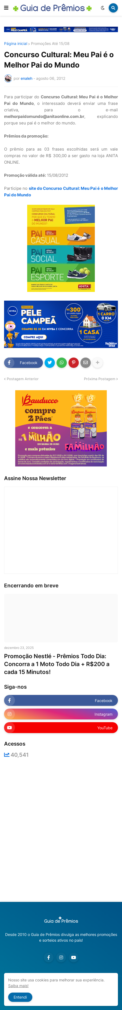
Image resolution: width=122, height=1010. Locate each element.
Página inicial (15, 43)
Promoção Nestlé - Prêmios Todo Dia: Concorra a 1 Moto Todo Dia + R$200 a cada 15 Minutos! (57, 664)
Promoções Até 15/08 (50, 43)
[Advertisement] (61, 830)
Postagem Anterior (23, 379)
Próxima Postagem (99, 379)
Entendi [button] (20, 997)
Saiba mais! (18, 985)
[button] (6, 8)
